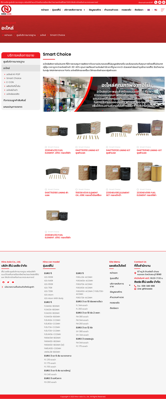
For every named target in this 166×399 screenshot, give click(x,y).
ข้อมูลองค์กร (95, 10)
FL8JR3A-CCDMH (52, 323)
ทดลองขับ (127, 10)
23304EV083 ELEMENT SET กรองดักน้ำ (117, 194)
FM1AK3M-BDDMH (52, 338)
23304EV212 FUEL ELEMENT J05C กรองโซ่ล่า (58, 152)
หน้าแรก (45, 10)
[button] (102, 110)
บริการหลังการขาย (75, 10)
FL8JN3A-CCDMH (52, 320)
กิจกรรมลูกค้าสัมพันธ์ (14, 100)
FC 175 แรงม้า (50, 363)
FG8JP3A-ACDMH (84, 284)
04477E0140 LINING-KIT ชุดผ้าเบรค (149, 152)
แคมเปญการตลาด (12, 106)
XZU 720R (48, 291)
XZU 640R (48, 280)
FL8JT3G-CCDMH (52, 331)
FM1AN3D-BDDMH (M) (54, 345)
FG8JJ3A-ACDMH (84, 277)
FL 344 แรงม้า (82, 305)
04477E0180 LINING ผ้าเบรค (56, 194)
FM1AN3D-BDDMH (52, 341)
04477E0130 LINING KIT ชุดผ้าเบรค (118, 152)
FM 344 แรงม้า (82, 320)
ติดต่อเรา (139, 10)
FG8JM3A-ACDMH (84, 280)
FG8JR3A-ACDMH (84, 287)
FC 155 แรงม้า (50, 366)
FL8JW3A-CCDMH (52, 334)
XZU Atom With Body (53, 298)
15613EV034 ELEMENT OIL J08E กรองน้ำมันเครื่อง (88, 194)
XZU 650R (48, 284)
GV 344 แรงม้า (82, 335)
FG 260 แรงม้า (50, 382)
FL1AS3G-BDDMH (51, 313)
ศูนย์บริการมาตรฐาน (13, 61)
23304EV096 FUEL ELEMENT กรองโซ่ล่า (146, 194)
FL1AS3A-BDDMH (51, 309)
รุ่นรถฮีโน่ (57, 10)
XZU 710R (48, 287)
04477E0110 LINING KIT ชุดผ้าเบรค (87, 152)
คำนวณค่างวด (112, 10)
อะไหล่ (6, 68)
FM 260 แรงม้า (82, 323)
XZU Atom (48, 295)
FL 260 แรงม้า (82, 309)
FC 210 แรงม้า (50, 359)
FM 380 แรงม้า (82, 316)
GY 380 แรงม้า (82, 331)
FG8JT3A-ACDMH (84, 297)
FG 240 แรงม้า (50, 374)
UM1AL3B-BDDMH (52, 352)
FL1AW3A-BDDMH (52, 316)
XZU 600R (48, 277)
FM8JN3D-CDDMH (52, 348)
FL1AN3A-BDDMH (51, 306)
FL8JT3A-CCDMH (52, 327)
